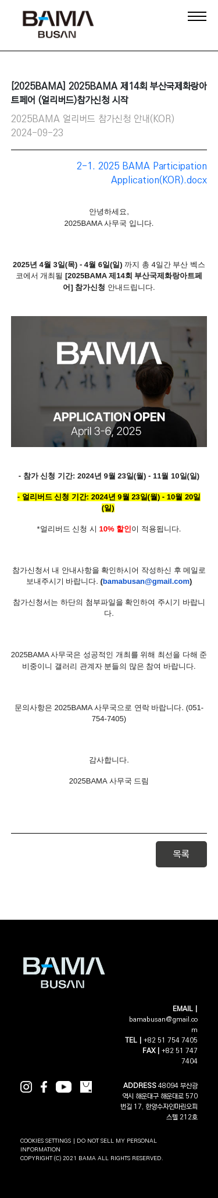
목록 (181, 854)
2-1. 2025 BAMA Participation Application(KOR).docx (142, 173)
